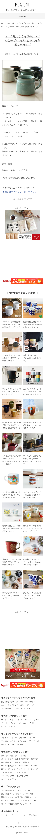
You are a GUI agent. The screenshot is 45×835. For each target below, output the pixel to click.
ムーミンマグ (33, 769)
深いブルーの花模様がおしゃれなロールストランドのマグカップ (32, 595)
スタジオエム (33, 738)
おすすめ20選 (6, 708)
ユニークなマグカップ (9, 705)
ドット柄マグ (24, 756)
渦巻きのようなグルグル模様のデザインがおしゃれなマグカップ (11, 562)
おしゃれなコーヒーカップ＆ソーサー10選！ (18, 794)
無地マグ (4, 756)
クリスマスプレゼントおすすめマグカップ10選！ (19, 800)
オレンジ (28, 720)
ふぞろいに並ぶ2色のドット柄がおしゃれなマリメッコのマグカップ (33, 495)
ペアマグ (34, 766)
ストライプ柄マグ (21, 759)
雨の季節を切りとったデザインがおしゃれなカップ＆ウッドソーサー (32, 562)
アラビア (4, 738)
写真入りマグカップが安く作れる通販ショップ (18, 797)
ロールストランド (7, 744)
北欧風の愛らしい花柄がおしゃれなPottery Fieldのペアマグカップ (12, 528)
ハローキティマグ (7, 776)
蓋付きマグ (5, 769)
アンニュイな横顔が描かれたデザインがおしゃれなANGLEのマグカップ (11, 324)
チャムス (4, 741)
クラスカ (22, 738)
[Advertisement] (22, 259)
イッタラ (13, 738)
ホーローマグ (23, 766)
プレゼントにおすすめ (22, 708)
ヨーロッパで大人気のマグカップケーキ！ (17, 804)
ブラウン (31, 723)
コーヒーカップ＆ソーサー (11, 779)
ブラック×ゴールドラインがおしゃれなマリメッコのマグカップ (12, 391)
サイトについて (7, 815)
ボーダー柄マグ (7, 759)
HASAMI (20, 744)
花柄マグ (34, 759)
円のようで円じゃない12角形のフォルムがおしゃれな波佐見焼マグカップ (11, 425)
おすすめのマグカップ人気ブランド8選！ (16, 790)
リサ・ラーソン (34, 741)
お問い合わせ (33, 815)
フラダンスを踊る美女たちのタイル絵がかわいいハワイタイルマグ (11, 495)
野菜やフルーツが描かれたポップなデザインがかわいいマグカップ (32, 528)
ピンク (20, 720)
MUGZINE (22, 5)
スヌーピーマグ (7, 772)
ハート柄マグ (6, 762)
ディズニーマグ (21, 772)
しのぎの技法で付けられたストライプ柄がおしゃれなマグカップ (11, 358)
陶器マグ (26, 762)
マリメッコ (22, 741)
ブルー (36, 720)
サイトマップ (20, 815)
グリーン (4, 723)
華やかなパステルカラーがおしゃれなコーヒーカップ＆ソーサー (11, 595)
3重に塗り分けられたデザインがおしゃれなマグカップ (33, 358)
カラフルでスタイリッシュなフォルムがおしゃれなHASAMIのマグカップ (32, 391)
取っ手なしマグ (22, 776)
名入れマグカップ (26, 705)
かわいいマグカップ (27, 702)
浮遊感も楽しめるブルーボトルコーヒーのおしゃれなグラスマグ (32, 425)
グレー (3, 726)
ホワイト (4, 720)
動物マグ (17, 762)
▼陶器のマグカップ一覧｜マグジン (19, 192)
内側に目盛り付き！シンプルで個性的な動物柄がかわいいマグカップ (32, 324)
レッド (12, 720)
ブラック (12, 726)
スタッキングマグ (18, 769)
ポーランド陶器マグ (8, 766)
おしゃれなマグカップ (21, 199)
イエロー (13, 723)
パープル (22, 723)
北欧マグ (13, 756)
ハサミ (12, 741)
